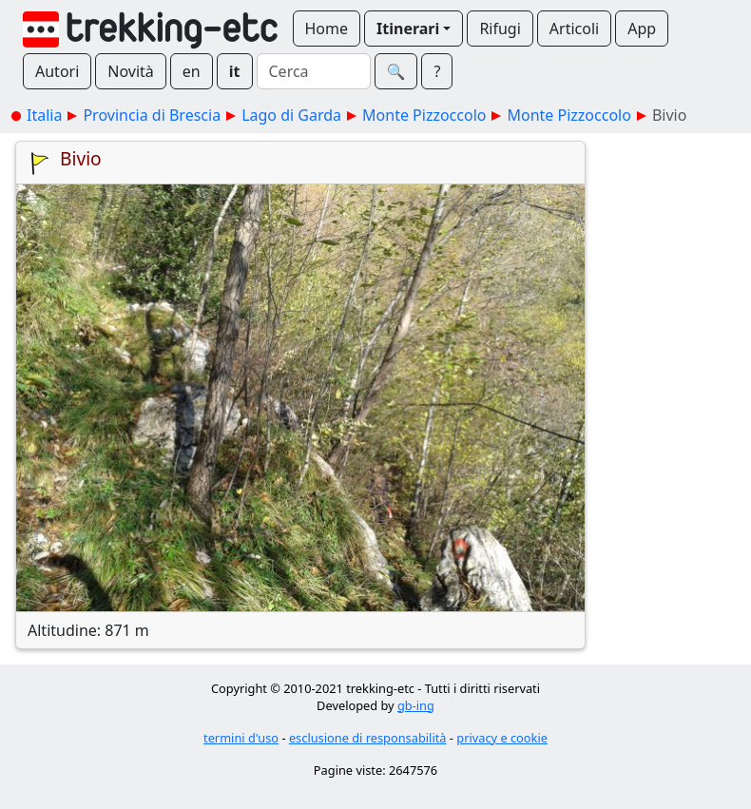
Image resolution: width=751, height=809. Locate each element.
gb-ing (415, 705)
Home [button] (327, 28)
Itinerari (407, 28)
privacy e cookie (502, 737)
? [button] (436, 71)
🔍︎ (396, 71)
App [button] (641, 28)
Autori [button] (57, 71)
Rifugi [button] (499, 28)
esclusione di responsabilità (368, 737)
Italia (44, 115)
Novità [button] (130, 71)
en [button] (192, 71)
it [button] (235, 71)
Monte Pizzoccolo (424, 115)
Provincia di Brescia (152, 115)
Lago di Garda (291, 115)
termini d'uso (241, 737)
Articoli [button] (574, 28)
